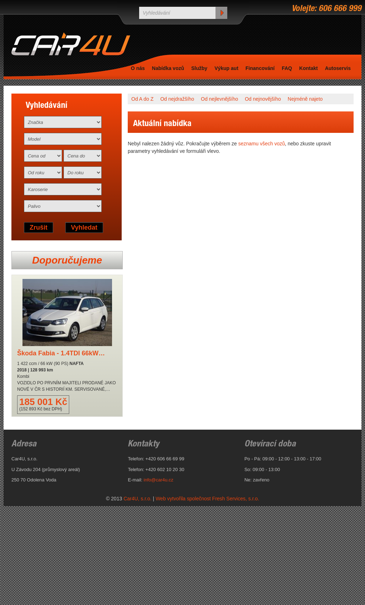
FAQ (287, 68)
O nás (138, 68)
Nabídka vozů (168, 68)
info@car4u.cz (158, 479)
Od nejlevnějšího (219, 99)
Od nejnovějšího (263, 99)
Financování (260, 68)
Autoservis (338, 68)
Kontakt (308, 68)
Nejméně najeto (305, 99)
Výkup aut (226, 68)
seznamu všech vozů (261, 143)
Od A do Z (142, 99)
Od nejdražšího (177, 99)
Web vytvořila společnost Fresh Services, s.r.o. (207, 498)
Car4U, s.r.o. (137, 498)
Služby (199, 68)
